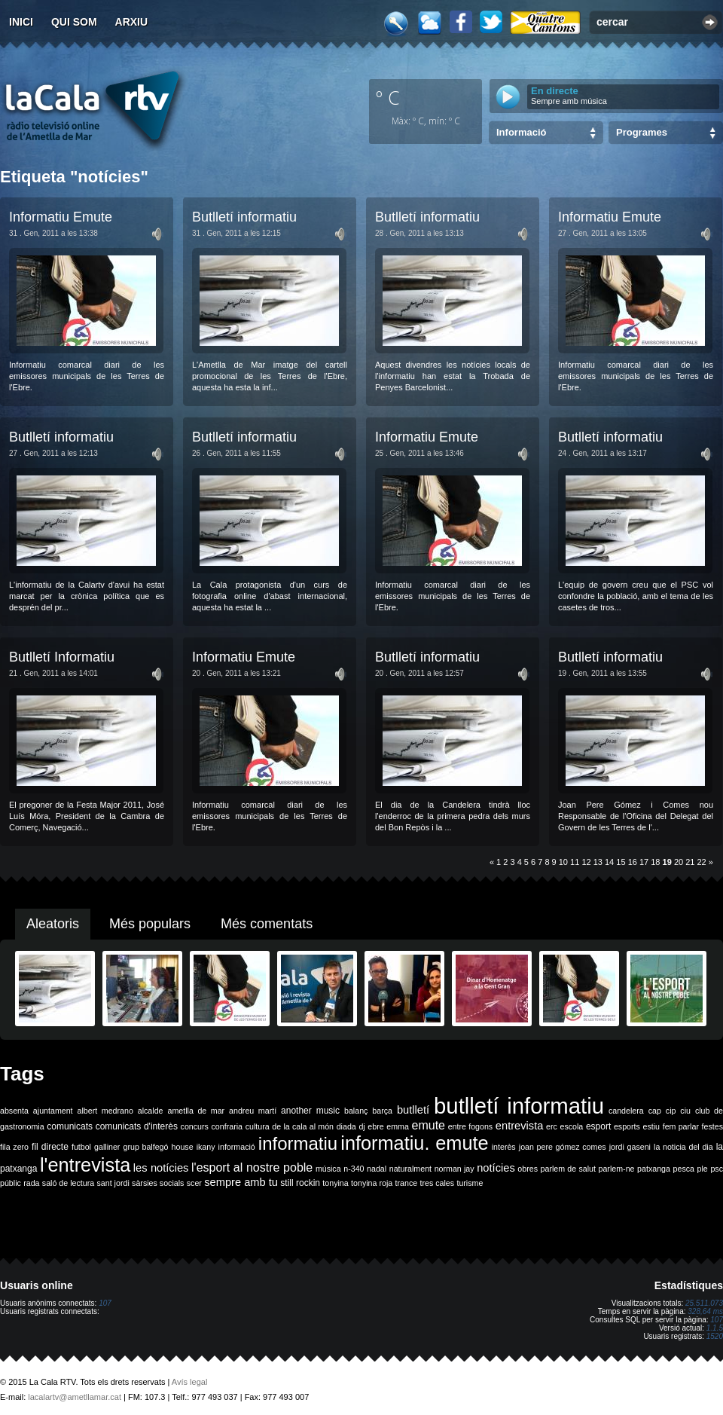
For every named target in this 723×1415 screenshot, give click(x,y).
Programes (641, 132)
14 (609, 861)
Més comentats (267, 923)
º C (388, 97)
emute (428, 1125)
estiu (651, 1126)
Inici (21, 22)
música (328, 1168)
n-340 (353, 1168)
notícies (496, 1168)
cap (654, 1110)
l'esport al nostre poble (252, 1167)
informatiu (297, 1143)
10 (563, 861)
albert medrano (105, 1110)
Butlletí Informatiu (61, 657)
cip (671, 1110)
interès (504, 1146)
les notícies (161, 1168)
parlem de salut (568, 1168)
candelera (626, 1110)
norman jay (454, 1168)
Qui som (74, 22)
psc (716, 1168)
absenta (14, 1110)
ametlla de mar (195, 1110)
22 (701, 861)
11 (574, 861)
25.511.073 (704, 1303)
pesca (683, 1168)
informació (236, 1146)
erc (551, 1126)
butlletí (413, 1110)
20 (678, 861)
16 (632, 861)
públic (10, 1182)
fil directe (50, 1146)
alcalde (150, 1110)
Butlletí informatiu (244, 217)
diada (346, 1126)
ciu (685, 1110)
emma (397, 1126)
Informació (521, 132)
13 (597, 861)
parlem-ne (617, 1168)
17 (643, 861)
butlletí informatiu (519, 1105)
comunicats (70, 1126)
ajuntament (53, 1110)
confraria (227, 1126)
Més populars (150, 923)
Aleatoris (52, 923)
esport (598, 1126)
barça (382, 1110)
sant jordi (113, 1182)
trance (406, 1182)
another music (310, 1110)
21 (689, 861)
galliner (107, 1146)
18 (655, 861)
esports (627, 1126)
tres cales (436, 1182)
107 (105, 1303)
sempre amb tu (241, 1182)
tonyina (335, 1182)
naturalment (410, 1168)
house (183, 1146)
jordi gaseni (630, 1146)
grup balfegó (145, 1146)
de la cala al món (303, 1126)
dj (361, 1126)
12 (585, 861)
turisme (469, 1182)
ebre (375, 1126)
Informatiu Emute (60, 217)
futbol (81, 1146)
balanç (356, 1110)
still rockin (300, 1183)
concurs (195, 1126)
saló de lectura (68, 1182)
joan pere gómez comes (562, 1146)
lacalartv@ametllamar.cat (74, 1396)
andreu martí (252, 1110)
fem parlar (681, 1126)
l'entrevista (85, 1164)
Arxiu (131, 22)
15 (620, 861)
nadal (376, 1168)
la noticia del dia (683, 1146)
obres (527, 1168)
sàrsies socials (158, 1182)
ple (702, 1168)
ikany (206, 1146)
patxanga (653, 1168)
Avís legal (190, 1381)
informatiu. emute (414, 1143)
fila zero (14, 1146)
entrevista (520, 1126)
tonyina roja (371, 1182)
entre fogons (470, 1126)
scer (194, 1182)
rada (31, 1182)
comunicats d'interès (137, 1126)
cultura (258, 1126)
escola (571, 1126)
